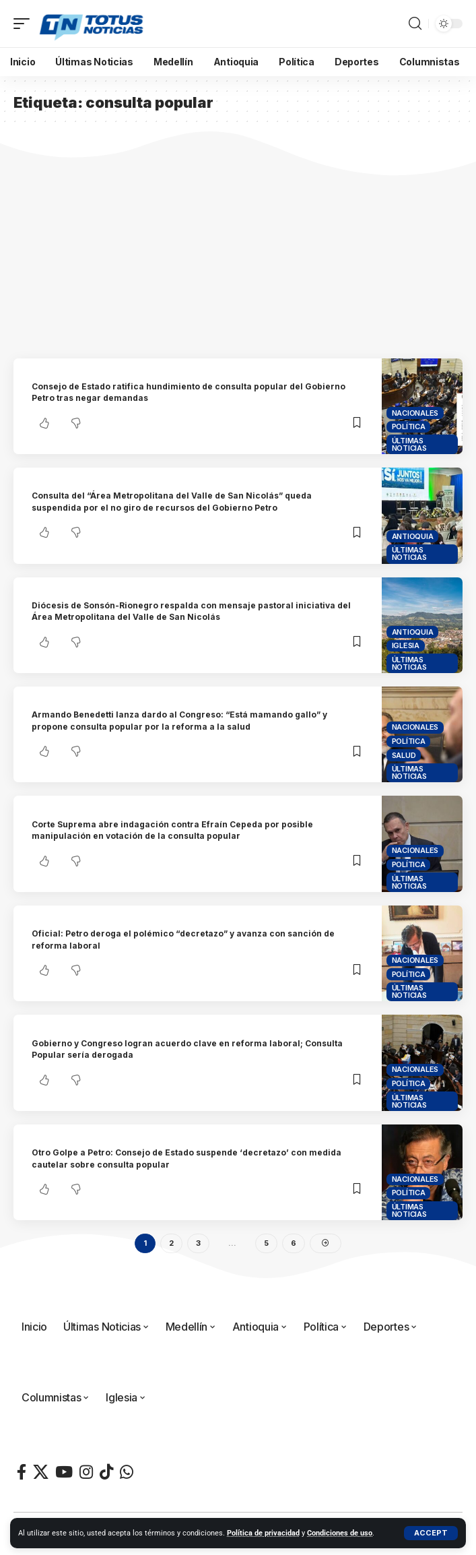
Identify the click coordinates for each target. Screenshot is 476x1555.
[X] (41, 1472)
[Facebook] (21, 1472)
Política (409, 426)
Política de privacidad (263, 1533)
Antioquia (413, 536)
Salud (404, 755)
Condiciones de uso (339, 1533)
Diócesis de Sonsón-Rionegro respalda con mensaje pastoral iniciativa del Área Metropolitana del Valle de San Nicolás (191, 611)
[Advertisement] (238, 257)
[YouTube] (64, 1472)
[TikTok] (106, 1472)
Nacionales (415, 413)
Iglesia (405, 645)
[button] (431, 1533)
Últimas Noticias (409, 444)
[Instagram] (86, 1472)
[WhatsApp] (126, 1472)
